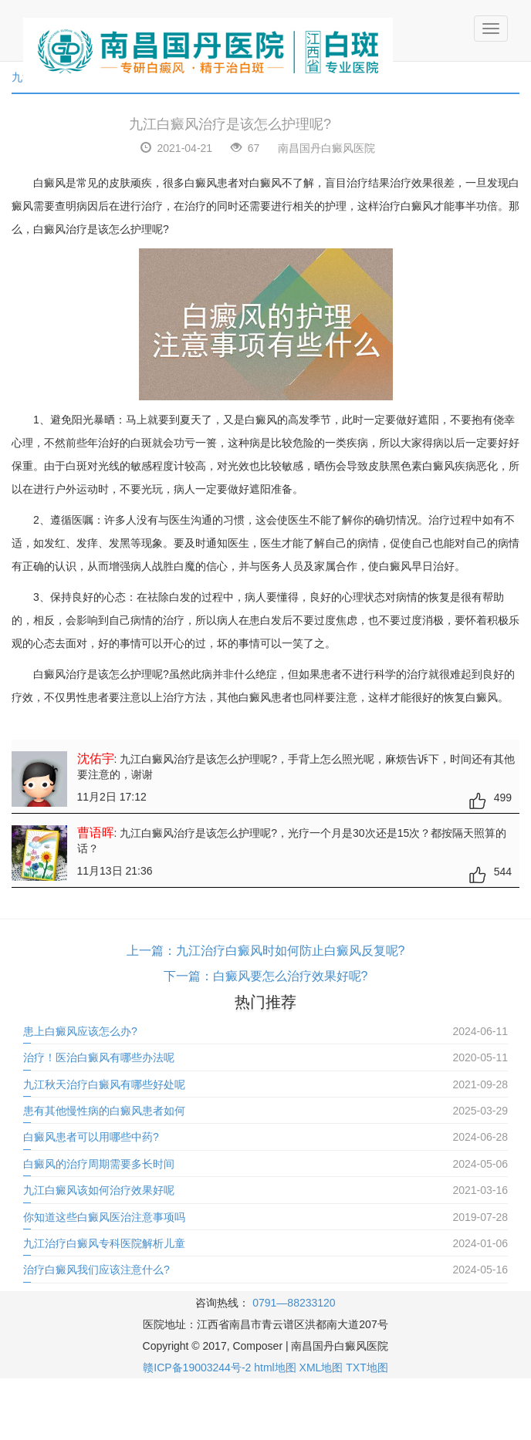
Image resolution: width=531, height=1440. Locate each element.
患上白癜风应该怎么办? (80, 1031)
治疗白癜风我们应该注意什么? (96, 1269)
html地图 (275, 1367)
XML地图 (321, 1367)
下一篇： (188, 976)
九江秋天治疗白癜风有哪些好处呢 (104, 1084)
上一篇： (151, 950)
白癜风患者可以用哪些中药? (91, 1137)
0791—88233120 (293, 1303)
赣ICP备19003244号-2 (197, 1367)
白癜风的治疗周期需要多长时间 (98, 1164)
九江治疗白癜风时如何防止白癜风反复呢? (290, 950)
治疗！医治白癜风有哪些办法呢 (98, 1057)
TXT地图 (366, 1367)
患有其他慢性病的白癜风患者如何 (104, 1110)
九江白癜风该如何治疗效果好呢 (98, 1190)
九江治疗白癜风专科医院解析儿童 (104, 1243)
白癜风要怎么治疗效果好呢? (290, 976)
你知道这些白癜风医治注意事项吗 (104, 1217)
